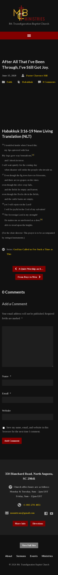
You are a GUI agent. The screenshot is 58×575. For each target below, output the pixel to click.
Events (34, 556)
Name (6, 376)
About (8, 556)
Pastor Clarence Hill (36, 75)
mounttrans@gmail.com (22, 513)
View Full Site (29, 545)
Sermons (21, 556)
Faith (9, 82)
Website (6, 410)
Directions (38, 523)
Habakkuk (27, 82)
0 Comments (49, 82)
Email (6, 393)
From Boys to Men (29, 277)
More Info (20, 523)
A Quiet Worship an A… (29, 268)
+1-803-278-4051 (32, 504)
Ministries (47, 556)
